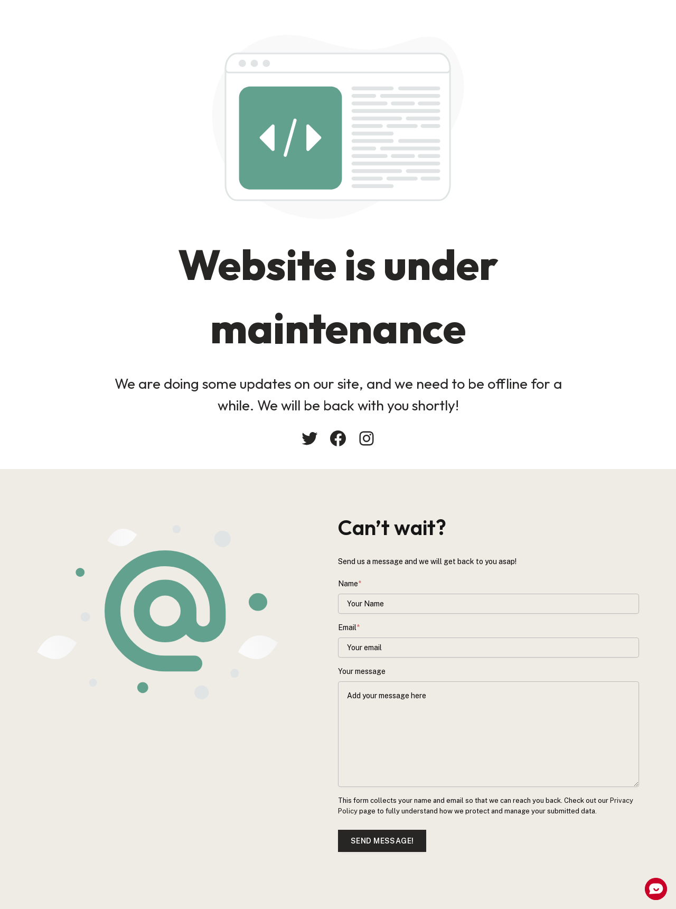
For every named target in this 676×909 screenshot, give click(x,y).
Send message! (382, 841)
